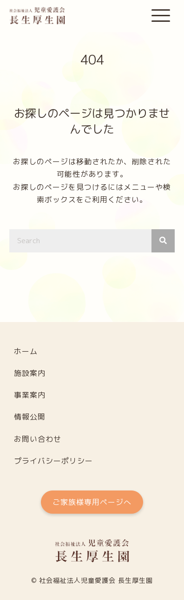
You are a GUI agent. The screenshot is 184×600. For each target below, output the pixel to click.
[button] (161, 16)
